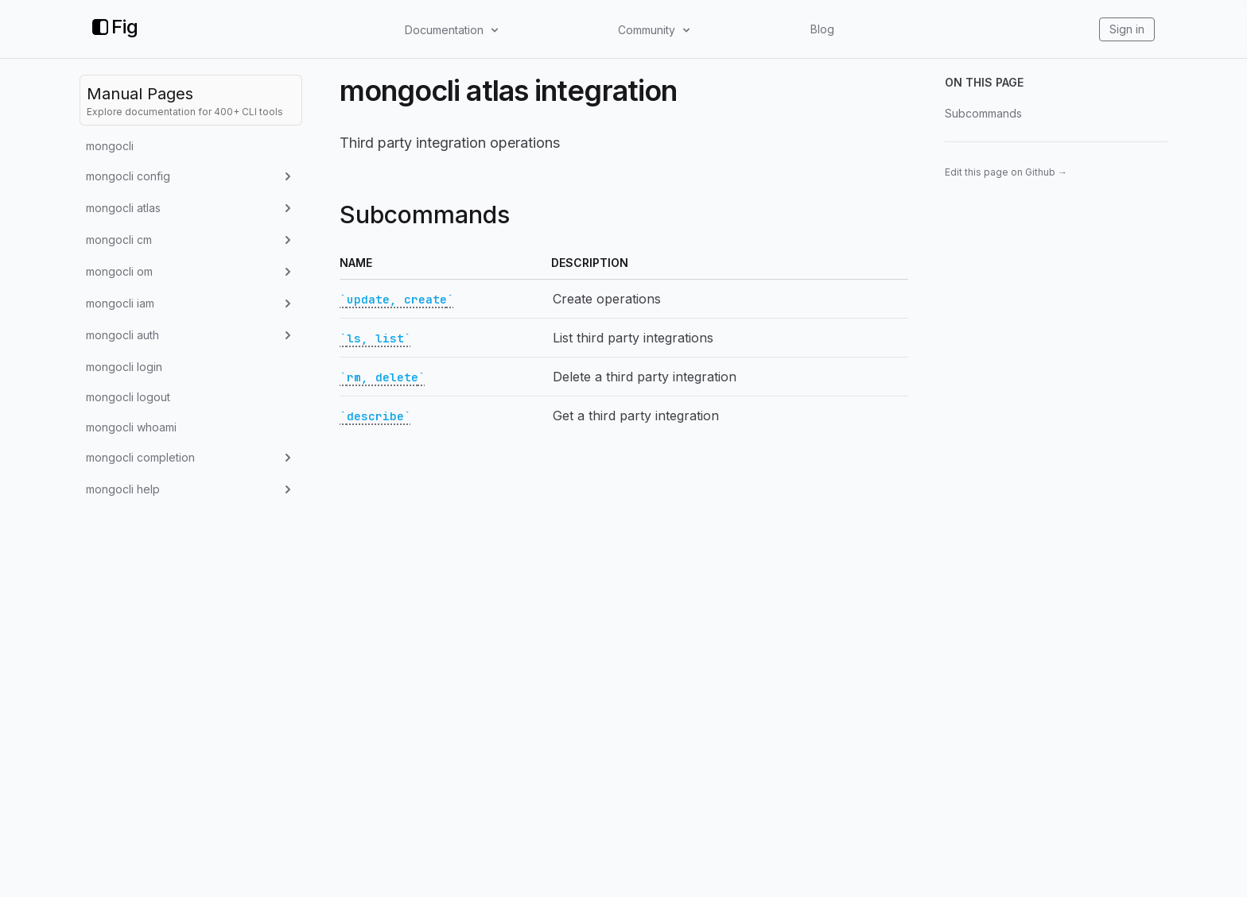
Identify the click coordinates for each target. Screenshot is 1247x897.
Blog (822, 29)
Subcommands (983, 113)
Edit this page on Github (1006, 172)
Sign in (1126, 29)
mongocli (110, 146)
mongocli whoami (131, 427)
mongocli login (124, 366)
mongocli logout (128, 397)
